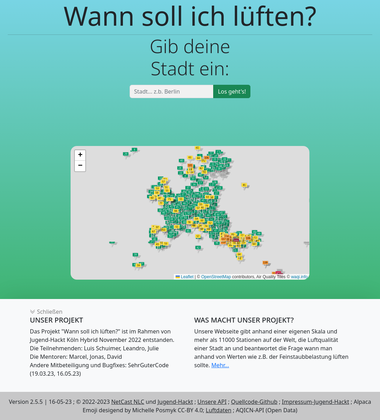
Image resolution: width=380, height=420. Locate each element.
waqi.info (299, 276)
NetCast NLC (127, 402)
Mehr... (220, 365)
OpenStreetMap (216, 276)
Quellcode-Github (254, 402)
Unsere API (212, 402)
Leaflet (185, 276)
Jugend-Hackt (175, 402)
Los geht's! (232, 91)
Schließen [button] (46, 312)
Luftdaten (218, 410)
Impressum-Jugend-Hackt (315, 402)
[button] (80, 155)
